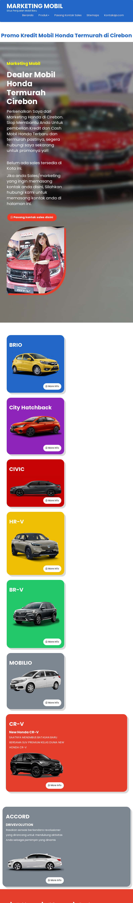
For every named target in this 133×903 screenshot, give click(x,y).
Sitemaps (92, 16)
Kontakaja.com (113, 16)
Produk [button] (43, 16)
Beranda (27, 16)
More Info (51, 315)
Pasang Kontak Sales (67, 16)
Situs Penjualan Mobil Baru (35, 7)
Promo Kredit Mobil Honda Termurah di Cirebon (66, 36)
